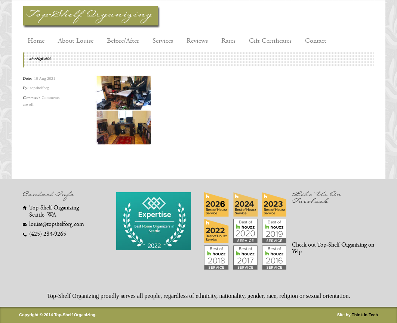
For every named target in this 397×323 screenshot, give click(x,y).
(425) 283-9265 (47, 234)
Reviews (197, 40)
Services (163, 40)
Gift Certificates (270, 40)
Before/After (123, 40)
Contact (315, 40)
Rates (228, 40)
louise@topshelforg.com (56, 224)
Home (36, 40)
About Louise (75, 40)
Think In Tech (365, 315)
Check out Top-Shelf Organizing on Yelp (333, 248)
